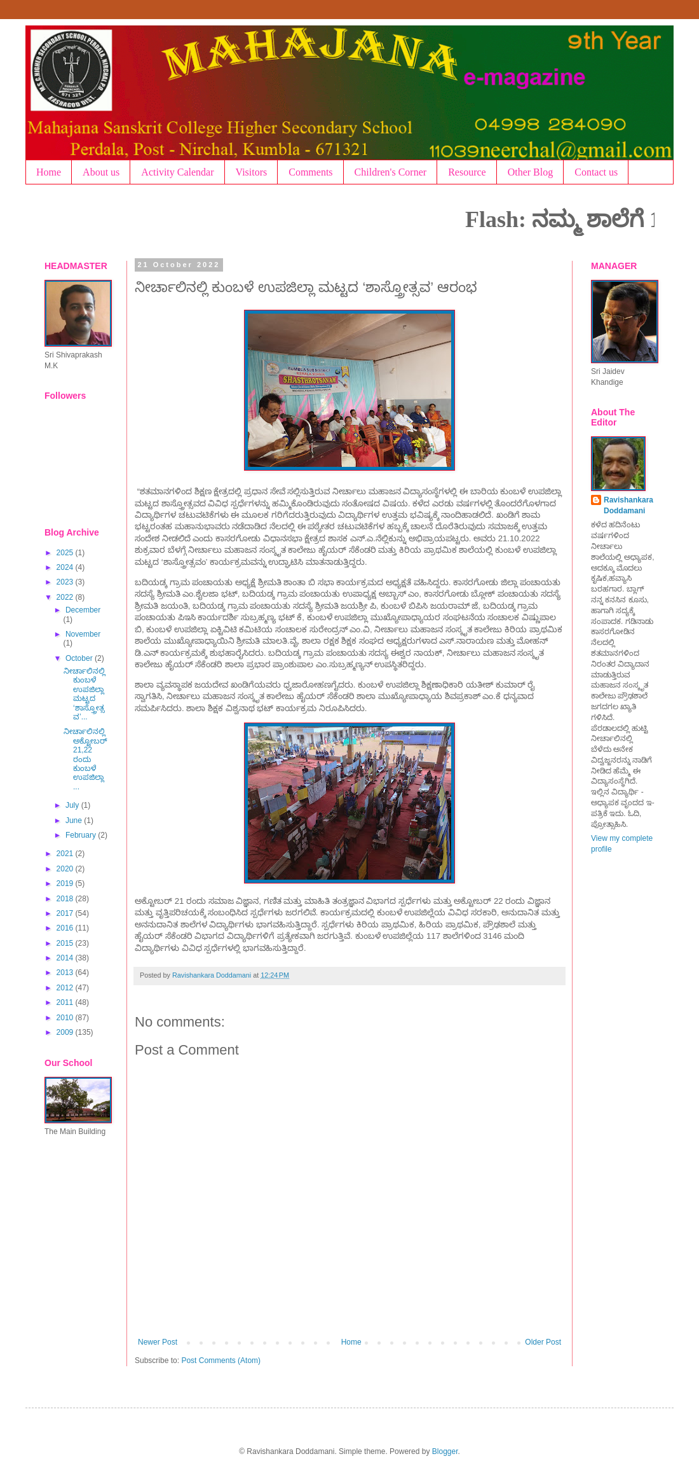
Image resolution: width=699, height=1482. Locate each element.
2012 (66, 987)
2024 (66, 567)
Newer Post (157, 1342)
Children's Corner (391, 172)
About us (101, 172)
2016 (66, 928)
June (74, 820)
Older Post (543, 1342)
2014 (66, 957)
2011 (66, 1002)
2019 (66, 883)
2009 (66, 1032)
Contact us (596, 172)
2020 (66, 868)
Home (48, 172)
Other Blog (530, 172)
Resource (467, 172)
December (82, 610)
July (73, 805)
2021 (66, 853)
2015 (66, 943)
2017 (66, 913)
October (80, 658)
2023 (66, 582)
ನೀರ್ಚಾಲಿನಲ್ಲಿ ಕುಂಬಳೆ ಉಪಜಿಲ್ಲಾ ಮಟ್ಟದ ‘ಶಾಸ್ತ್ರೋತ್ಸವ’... (84, 694)
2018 (66, 898)
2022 (66, 597)
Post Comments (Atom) (221, 1360)
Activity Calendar (177, 172)
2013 (66, 972)
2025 (66, 552)
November (82, 634)
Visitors (252, 172)
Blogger (445, 1451)
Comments (310, 172)
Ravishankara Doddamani (628, 505)
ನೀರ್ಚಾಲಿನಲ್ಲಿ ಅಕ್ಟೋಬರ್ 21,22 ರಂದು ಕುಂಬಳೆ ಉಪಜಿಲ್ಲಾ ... (85, 759)
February (81, 835)
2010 (66, 1017)
